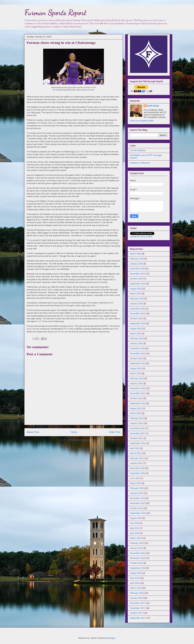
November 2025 (137, 273)
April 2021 (135, 448)
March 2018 (135, 588)
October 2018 (136, 563)
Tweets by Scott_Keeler (141, 236)
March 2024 (135, 333)
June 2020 (135, 478)
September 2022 (138, 403)
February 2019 (137, 543)
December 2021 (137, 428)
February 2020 (137, 488)
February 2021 (137, 458)
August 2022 (136, 408)
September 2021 (138, 443)
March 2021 (135, 453)
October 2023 (136, 358)
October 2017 (136, 613)
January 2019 (136, 548)
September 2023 (138, 363)
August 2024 (136, 328)
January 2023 (136, 383)
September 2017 (138, 618)
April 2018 (135, 583)
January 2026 (136, 263)
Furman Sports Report (55, 12)
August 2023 (136, 368)
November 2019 (137, 503)
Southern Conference (140, 163)
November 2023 (137, 353)
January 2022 (136, 423)
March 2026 (135, 253)
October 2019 (136, 508)
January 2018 (136, 598)
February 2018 (137, 593)
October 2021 (136, 438)
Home (74, 432)
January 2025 (136, 303)
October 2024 (136, 318)
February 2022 (137, 418)
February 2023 (137, 378)
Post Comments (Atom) (79, 440)
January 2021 (136, 463)
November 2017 (137, 608)
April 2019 (135, 533)
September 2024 (138, 323)
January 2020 (136, 493)
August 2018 (136, 573)
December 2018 (137, 553)
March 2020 (135, 483)
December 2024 (137, 308)
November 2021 (137, 433)
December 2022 (137, 388)
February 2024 (137, 338)
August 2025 (136, 288)
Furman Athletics (138, 150)
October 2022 (136, 398)
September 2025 (138, 283)
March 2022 (135, 413)
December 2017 (137, 603)
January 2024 (136, 343)
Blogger (112, 638)
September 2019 (138, 513)
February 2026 (137, 258)
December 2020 (137, 468)
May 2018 (134, 578)
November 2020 (137, 473)
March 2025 (135, 293)
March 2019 (135, 538)
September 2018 (138, 568)
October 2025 (136, 278)
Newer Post (33, 432)
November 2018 (137, 558)
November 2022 (137, 393)
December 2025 (137, 268)
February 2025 (137, 298)
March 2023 (135, 373)
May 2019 (134, 528)
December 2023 (137, 348)
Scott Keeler (153, 106)
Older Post (114, 432)
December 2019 (137, 498)
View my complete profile (142, 120)
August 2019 (136, 518)
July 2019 (134, 523)
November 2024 (137, 313)
